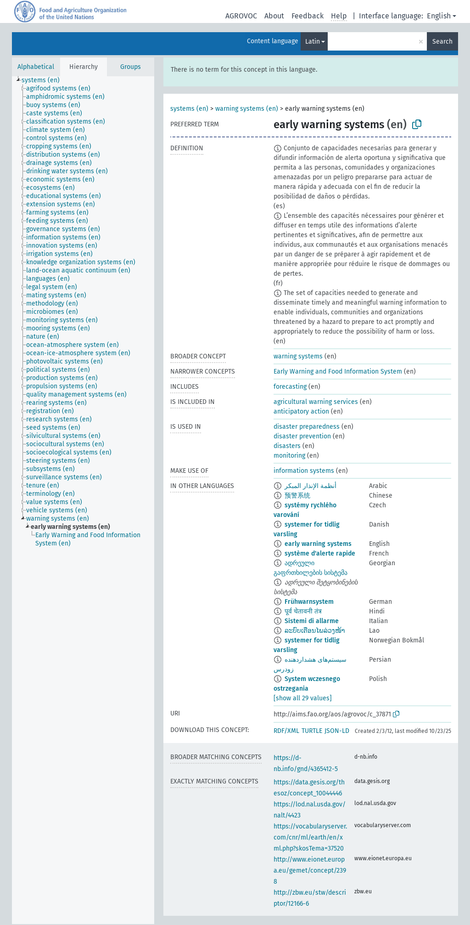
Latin (312, 41)
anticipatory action (301, 411)
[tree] (83, 500)
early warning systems (318, 544)
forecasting (290, 387)
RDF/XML (286, 731)
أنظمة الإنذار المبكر (310, 486)
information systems (304, 471)
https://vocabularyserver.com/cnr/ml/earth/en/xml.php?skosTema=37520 (310, 837)
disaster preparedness (307, 427)
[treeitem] (44, 80)
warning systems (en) (246, 109)
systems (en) (189, 109)
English (439, 15)
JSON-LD (337, 731)
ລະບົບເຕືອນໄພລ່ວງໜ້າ (315, 631)
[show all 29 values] (303, 698)
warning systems (298, 356)
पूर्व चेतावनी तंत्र (303, 611)
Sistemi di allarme (312, 621)
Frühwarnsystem (309, 602)
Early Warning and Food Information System (338, 371)
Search (442, 41)
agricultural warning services (316, 402)
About (274, 15)
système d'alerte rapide (320, 553)
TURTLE (312, 731)
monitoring (289, 456)
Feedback (307, 15)
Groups (130, 67)
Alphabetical (35, 67)
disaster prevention (302, 436)
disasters (287, 446)
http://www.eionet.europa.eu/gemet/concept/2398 (310, 870)
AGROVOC (241, 15)
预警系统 (297, 495)
